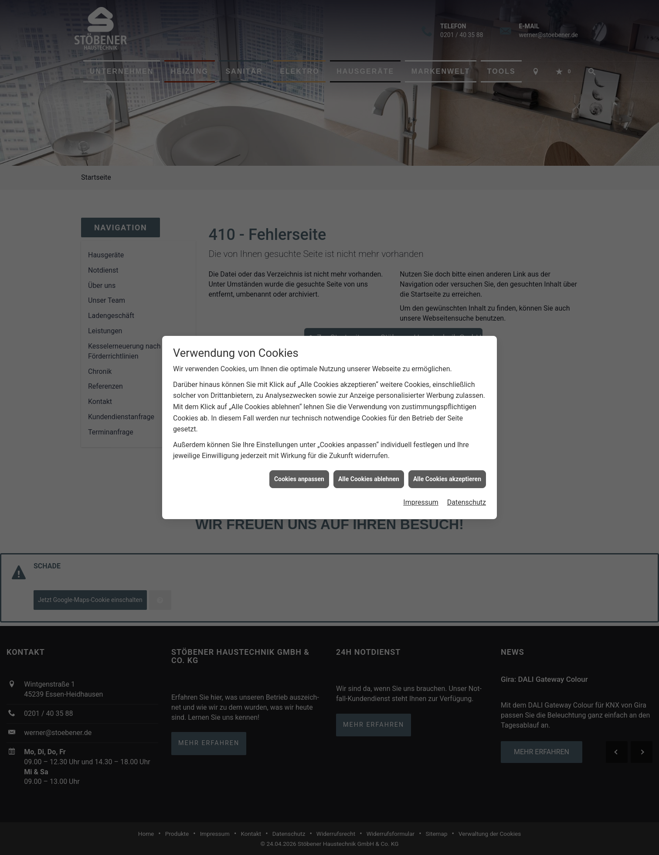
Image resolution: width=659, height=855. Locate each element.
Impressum (420, 495)
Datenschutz (466, 495)
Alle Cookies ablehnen (368, 472)
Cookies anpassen (299, 472)
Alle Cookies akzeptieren (447, 472)
